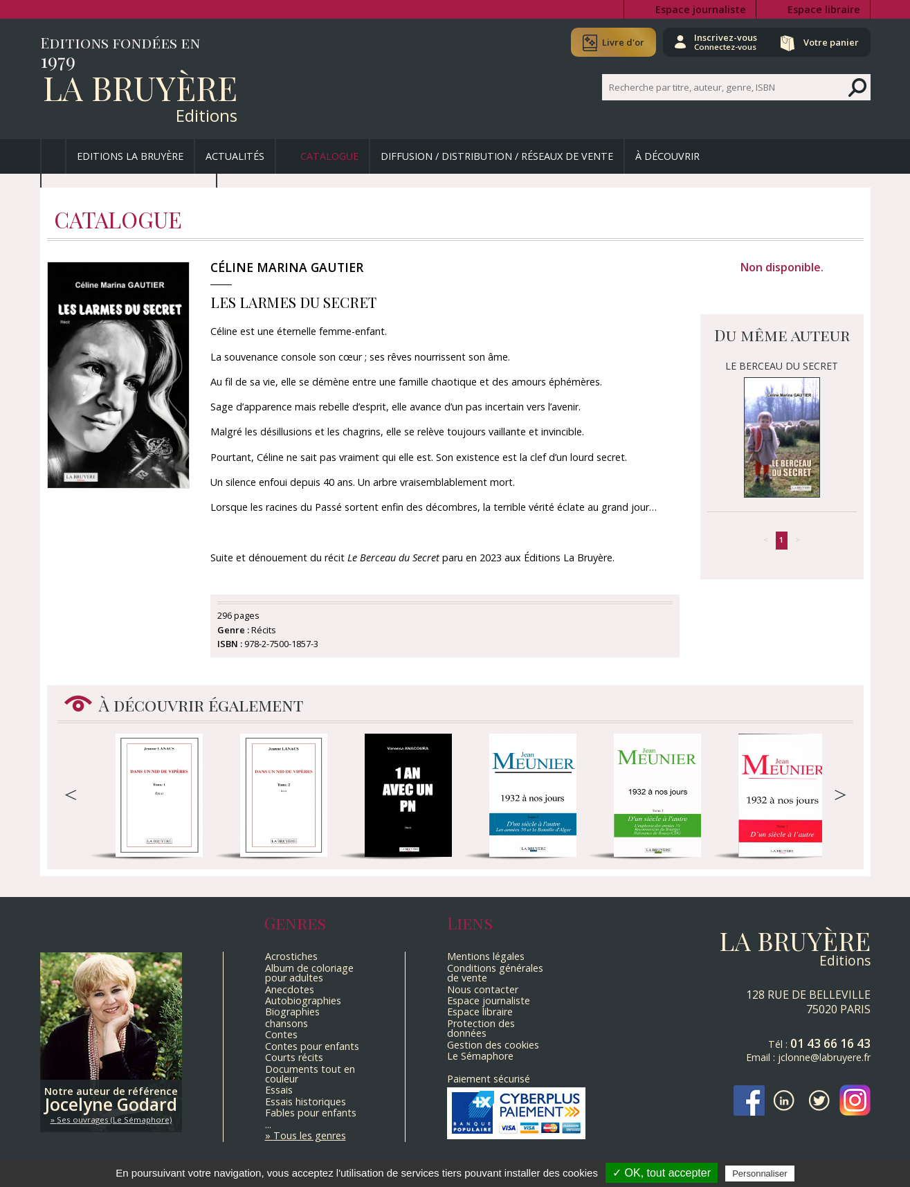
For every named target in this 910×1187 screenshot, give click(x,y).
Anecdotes (289, 989)
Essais (279, 1089)
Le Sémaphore (480, 1055)
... (268, 1124)
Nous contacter (482, 989)
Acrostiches (291, 956)
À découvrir (667, 156)
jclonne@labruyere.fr (824, 1057)
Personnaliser (760, 1173)
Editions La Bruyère (130, 156)
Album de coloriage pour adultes (309, 972)
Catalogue (329, 156)
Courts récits (294, 1057)
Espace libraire (824, 9)
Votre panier (831, 42)
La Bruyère (140, 87)
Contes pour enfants (312, 1046)
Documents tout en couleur (310, 1073)
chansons (286, 1023)
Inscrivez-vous (725, 41)
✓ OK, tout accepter (661, 1173)
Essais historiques (305, 1101)
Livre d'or (623, 42)
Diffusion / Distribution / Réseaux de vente (497, 156)
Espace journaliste (700, 9)
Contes (281, 1034)
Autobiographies (303, 1000)
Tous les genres (309, 1135)
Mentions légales (486, 956)
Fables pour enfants (310, 1112)
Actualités (235, 156)
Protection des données (481, 1028)
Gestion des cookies (493, 1044)
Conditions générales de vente (495, 972)
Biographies (292, 1011)
